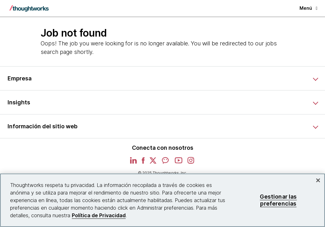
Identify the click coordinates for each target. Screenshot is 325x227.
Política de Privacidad (99, 215)
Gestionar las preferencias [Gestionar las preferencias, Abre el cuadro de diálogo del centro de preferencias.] (278, 200)
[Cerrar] (318, 180)
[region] (162, 200)
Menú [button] (308, 8)
